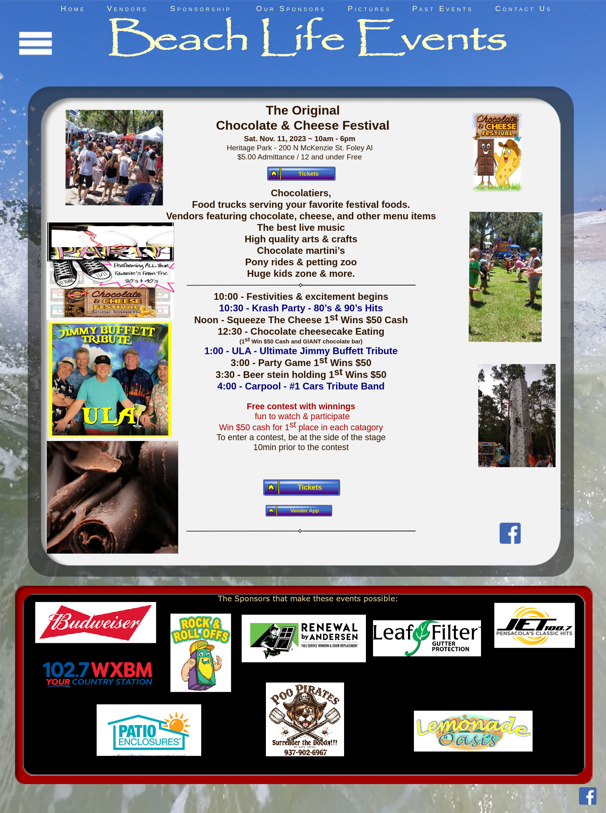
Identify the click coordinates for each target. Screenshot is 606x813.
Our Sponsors (291, 8)
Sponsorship (200, 8)
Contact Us (523, 8)
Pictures (369, 8)
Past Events (442, 8)
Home (73, 8)
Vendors (127, 8)
